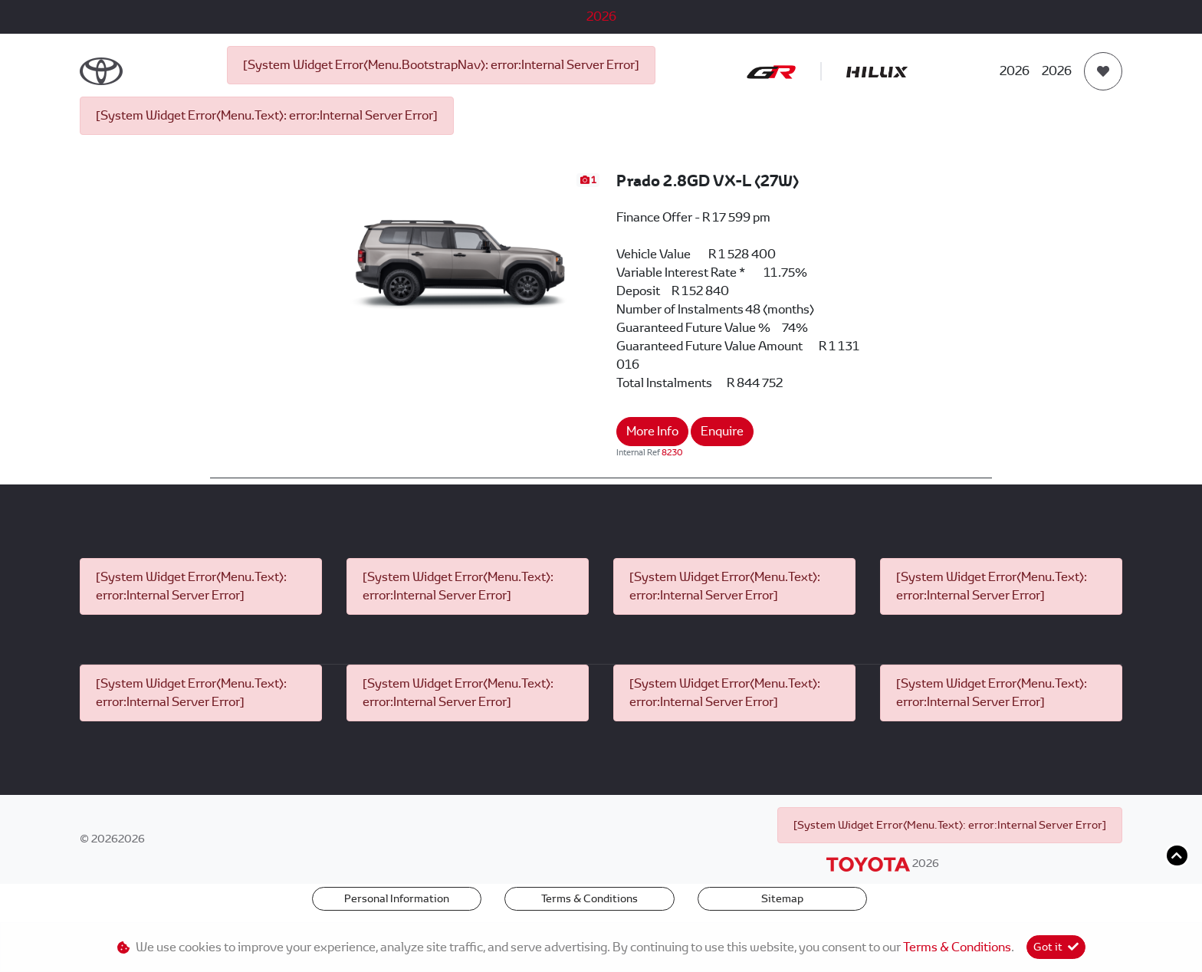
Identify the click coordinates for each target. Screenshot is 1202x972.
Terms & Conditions (589, 898)
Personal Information (396, 898)
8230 (672, 452)
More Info (652, 431)
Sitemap (782, 898)
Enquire (722, 431)
